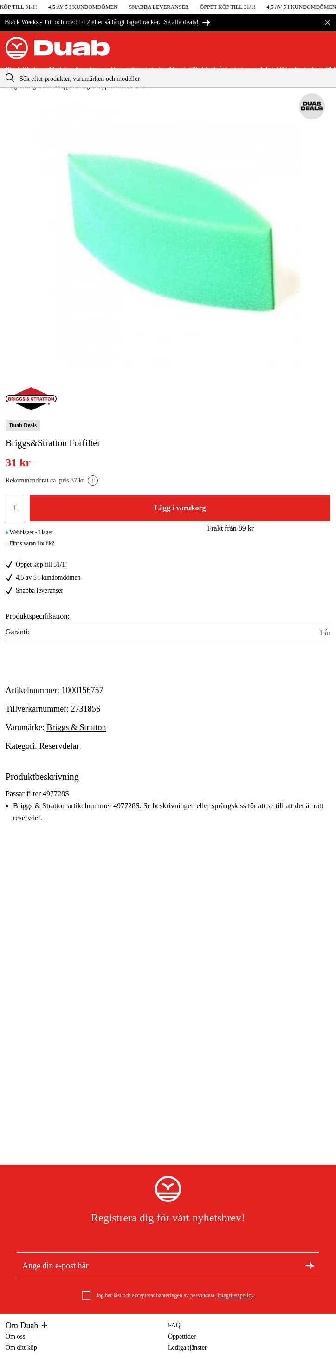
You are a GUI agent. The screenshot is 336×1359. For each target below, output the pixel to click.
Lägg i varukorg (180, 508)
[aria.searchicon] (9, 77)
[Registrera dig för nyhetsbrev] (309, 1265)
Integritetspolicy (235, 1295)
